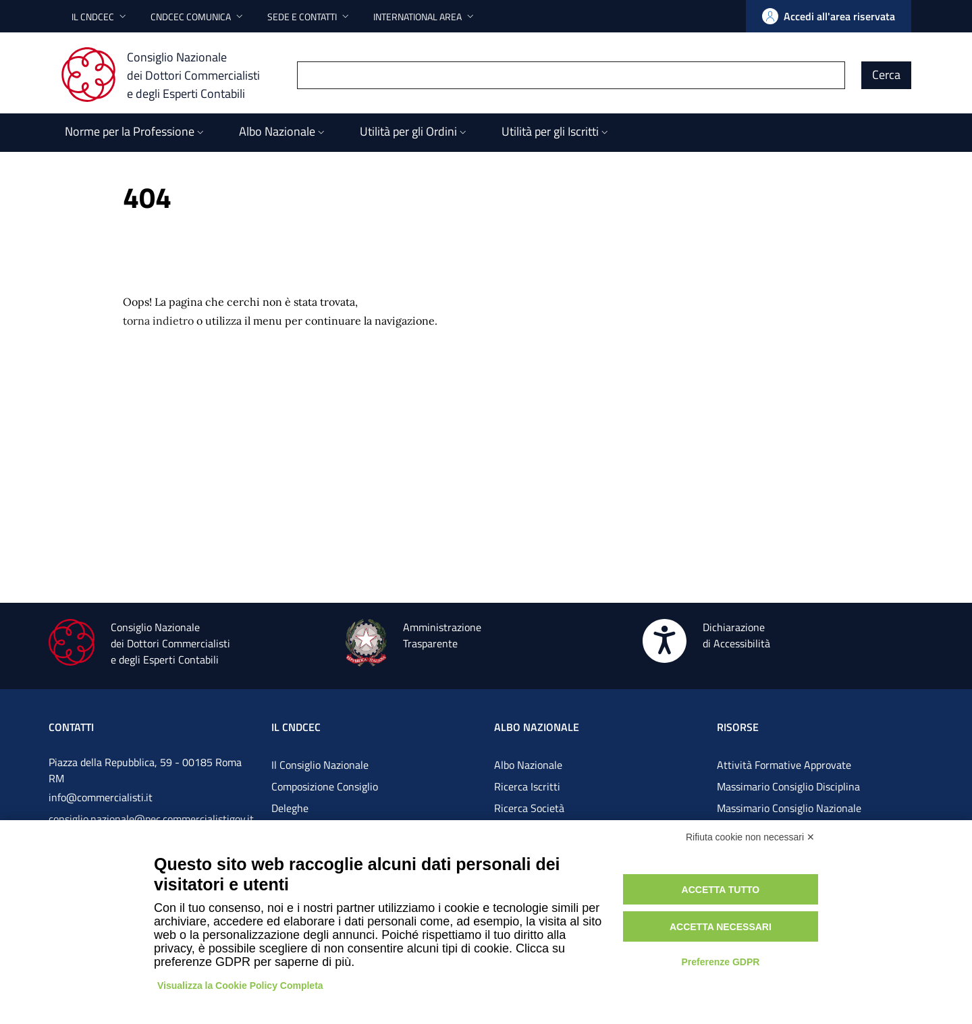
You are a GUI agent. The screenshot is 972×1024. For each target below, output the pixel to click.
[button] (100, 16)
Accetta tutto (721, 889)
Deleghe (289, 808)
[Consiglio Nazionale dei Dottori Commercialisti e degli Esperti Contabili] (168, 75)
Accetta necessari (721, 926)
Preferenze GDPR (720, 961)
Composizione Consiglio (324, 786)
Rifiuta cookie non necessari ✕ (750, 837)
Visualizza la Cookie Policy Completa (240, 985)
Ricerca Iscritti (527, 786)
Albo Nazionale (528, 765)
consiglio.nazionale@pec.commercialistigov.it (151, 819)
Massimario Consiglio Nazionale (789, 808)
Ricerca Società (529, 808)
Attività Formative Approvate (784, 765)
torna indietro (158, 320)
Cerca (886, 74)
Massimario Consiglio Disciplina (788, 786)
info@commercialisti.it (101, 797)
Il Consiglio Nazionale (320, 765)
